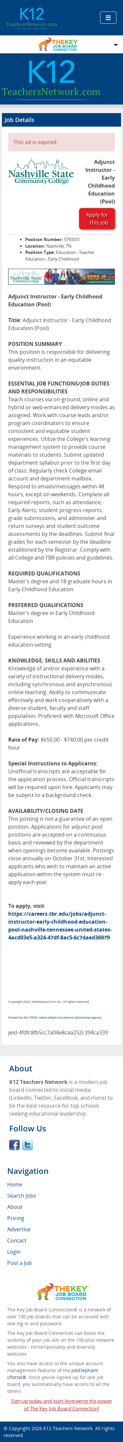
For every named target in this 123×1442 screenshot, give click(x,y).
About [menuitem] (14, 1207)
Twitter (27, 1145)
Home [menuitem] (14, 1184)
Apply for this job (97, 218)
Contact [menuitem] (17, 1240)
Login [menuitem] (14, 1251)
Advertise (19, 1229)
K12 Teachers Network (67, 1428)
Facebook (14, 1145)
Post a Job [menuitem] (19, 1263)
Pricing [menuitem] (15, 1218)
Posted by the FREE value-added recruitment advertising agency (55, 1017)
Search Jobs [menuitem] (21, 1195)
